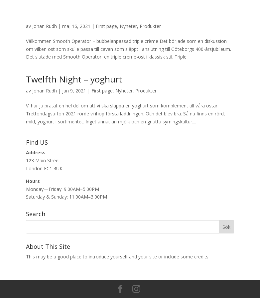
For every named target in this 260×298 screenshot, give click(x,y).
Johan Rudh (44, 26)
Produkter (150, 26)
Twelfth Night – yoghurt (74, 79)
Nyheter (128, 26)
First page (106, 26)
